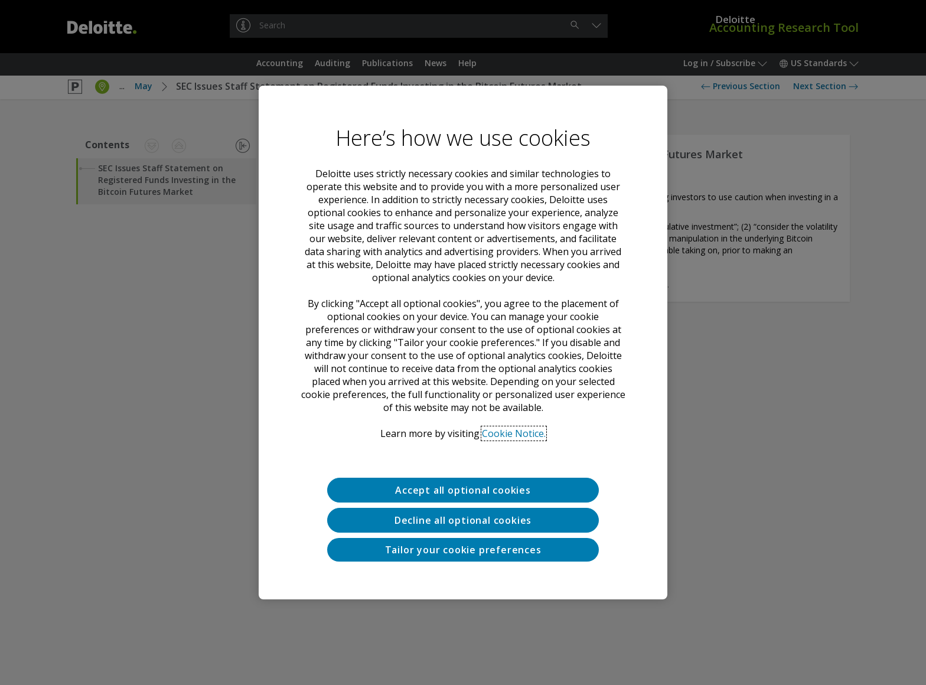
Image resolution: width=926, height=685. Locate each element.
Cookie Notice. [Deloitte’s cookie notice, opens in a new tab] (514, 433)
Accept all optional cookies (463, 490)
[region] (463, 342)
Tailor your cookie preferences (463, 549)
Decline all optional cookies (463, 520)
